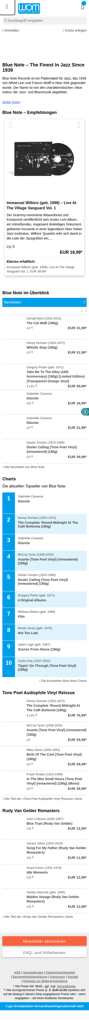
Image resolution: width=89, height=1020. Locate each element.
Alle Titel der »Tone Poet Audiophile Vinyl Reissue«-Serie (42, 798)
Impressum (57, 976)
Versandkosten (33, 972)
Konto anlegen (75, 30)
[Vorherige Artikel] (10, 125)
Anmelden (10, 30)
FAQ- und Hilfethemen (44, 953)
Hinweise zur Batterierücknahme (45, 981)
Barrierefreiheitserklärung (30, 976)
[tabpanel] (44, 389)
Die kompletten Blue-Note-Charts (63, 681)
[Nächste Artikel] (78, 125)
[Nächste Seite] (86, 310)
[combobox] (44, 20)
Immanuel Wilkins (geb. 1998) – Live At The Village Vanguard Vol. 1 (41, 205)
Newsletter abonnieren (44, 941)
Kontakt (73, 976)
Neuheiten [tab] (12, 302)
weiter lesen (11, 102)
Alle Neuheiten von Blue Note (23, 467)
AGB (17, 972)
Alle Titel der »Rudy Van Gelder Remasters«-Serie (37, 916)
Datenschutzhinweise (60, 972)
